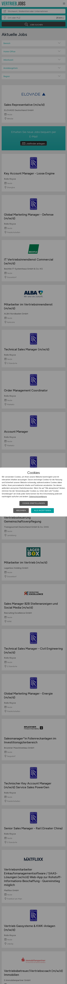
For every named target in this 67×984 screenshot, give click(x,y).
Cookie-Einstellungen (33, 503)
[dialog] (33, 492)
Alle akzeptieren (42, 510)
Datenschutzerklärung (38, 497)
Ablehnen (21, 510)
